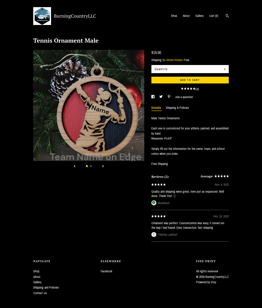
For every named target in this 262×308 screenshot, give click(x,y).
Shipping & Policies (177, 107)
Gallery (199, 15)
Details (156, 107)
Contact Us (40, 293)
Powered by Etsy (206, 282)
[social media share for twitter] (161, 97)
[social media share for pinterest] (169, 97)
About (186, 15)
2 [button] (91, 166)
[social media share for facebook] (153, 97)
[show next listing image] (103, 166)
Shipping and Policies (46, 287)
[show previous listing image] (75, 166)
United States (174, 60)
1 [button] (87, 166)
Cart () (213, 15)
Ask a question (184, 97)
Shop (174, 15)
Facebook (106, 271)
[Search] (227, 16)
